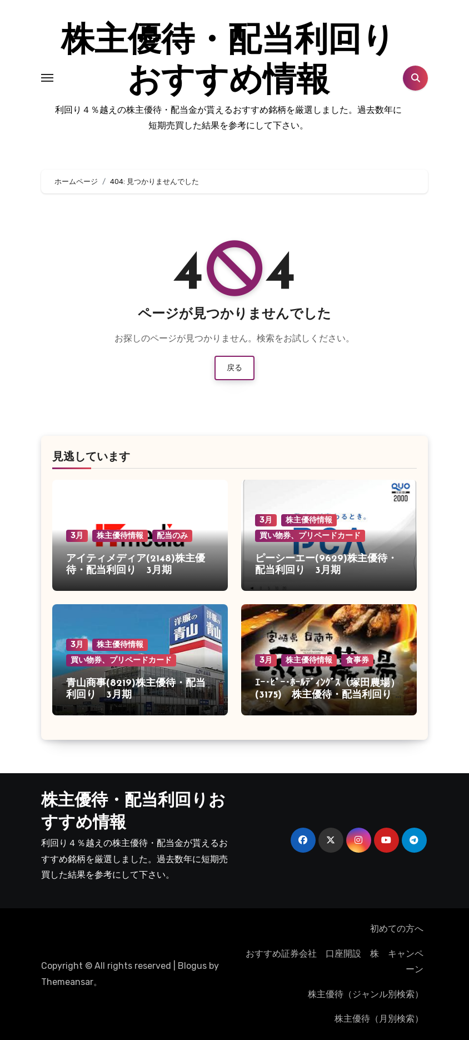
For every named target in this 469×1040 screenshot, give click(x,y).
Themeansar (67, 982)
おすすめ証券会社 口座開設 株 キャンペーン (337, 961)
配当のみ (172, 535)
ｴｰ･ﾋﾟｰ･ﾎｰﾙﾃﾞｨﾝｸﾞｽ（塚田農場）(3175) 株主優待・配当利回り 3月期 (328, 695)
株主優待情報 (120, 535)
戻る (234, 367)
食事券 (357, 660)
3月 (77, 535)
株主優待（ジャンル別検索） (365, 994)
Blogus (192, 966)
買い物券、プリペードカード (310, 535)
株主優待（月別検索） (379, 1018)
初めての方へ (396, 928)
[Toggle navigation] (47, 78)
